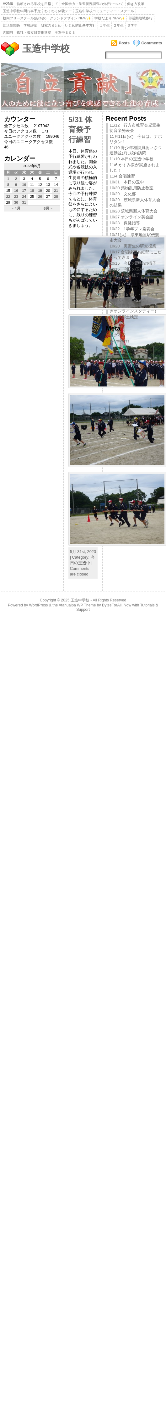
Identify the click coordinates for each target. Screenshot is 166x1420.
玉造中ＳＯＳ (65, 32)
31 (24, 202)
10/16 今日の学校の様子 (133, 263)
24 (24, 196)
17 (24, 190)
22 (8, 196)
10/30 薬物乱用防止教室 (131, 188)
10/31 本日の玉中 (127, 182)
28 (56, 196)
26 (40, 196)
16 (16, 190)
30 (16, 202)
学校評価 (30, 25)
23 (16, 196)
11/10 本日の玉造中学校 (131, 159)
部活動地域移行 (140, 18)
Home (8, 3)
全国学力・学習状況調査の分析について (93, 4)
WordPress (119, 341)
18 (32, 190)
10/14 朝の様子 (125, 275)
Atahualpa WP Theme (77, 605)
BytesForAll (111, 605)
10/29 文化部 (123, 194)
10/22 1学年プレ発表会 (132, 229)
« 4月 (16, 208)
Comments (151, 43)
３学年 (132, 25)
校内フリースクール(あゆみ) (24, 18)
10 (24, 185)
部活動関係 (11, 25)
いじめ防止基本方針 (80, 25)
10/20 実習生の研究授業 (133, 246)
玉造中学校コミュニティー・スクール (104, 11)
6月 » (48, 208)
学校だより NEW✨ (109, 18)
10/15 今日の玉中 (127, 269)
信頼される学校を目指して (37, 4)
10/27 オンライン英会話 (131, 217)
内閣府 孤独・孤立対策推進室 (27, 32)
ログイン (118, 335)
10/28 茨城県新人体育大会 (134, 211)
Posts (124, 43)
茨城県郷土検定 (124, 317)
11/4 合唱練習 (122, 176)
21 (56, 190)
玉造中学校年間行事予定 (22, 11)
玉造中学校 (45, 48)
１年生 (104, 25)
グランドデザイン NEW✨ (70, 18)
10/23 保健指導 (125, 223)
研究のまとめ (51, 25)
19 (40, 190)
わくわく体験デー (58, 11)
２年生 (118, 25)
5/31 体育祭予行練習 (80, 130)
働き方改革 (135, 4)
